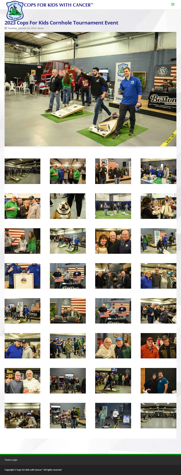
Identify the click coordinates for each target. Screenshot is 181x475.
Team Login (11, 459)
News (41, 28)
